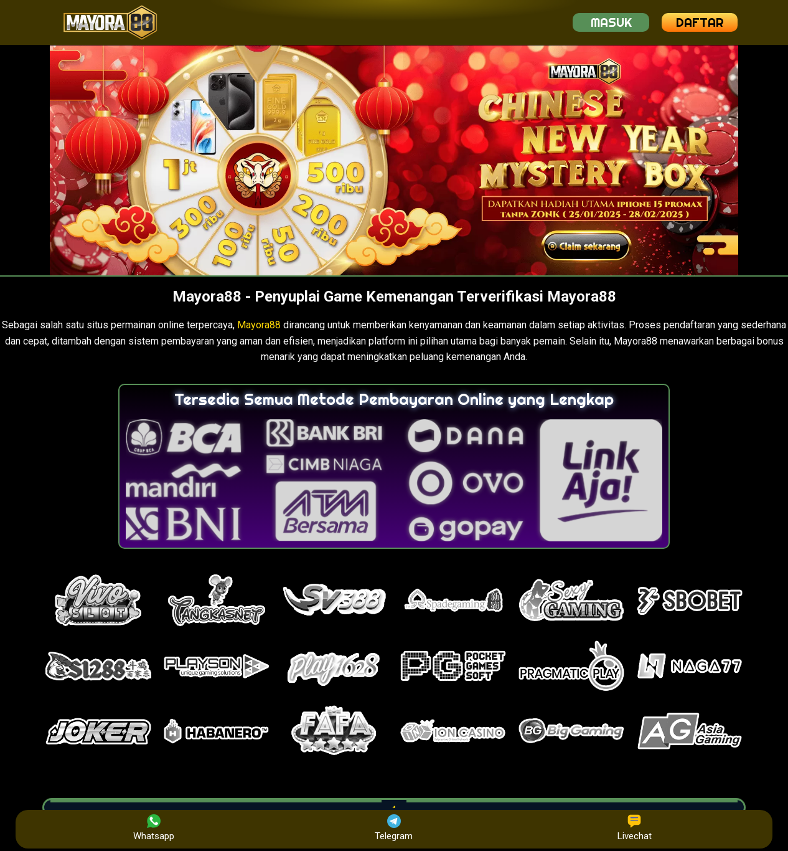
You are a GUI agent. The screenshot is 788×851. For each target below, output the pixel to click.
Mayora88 (259, 325)
